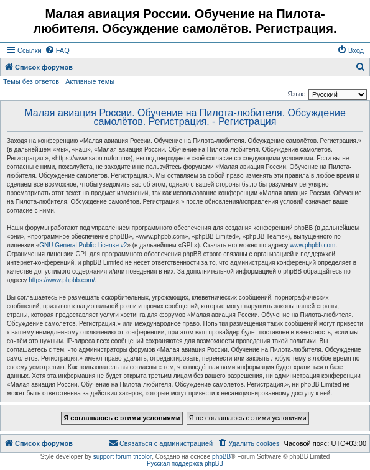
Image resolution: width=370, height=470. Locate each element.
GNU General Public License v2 (83, 245)
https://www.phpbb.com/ (62, 280)
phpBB (221, 456)
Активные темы (89, 81)
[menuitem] (57, 50)
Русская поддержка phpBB (185, 463)
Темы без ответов (31, 81)
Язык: (296, 94)
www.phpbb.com (312, 245)
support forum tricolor (122, 456)
